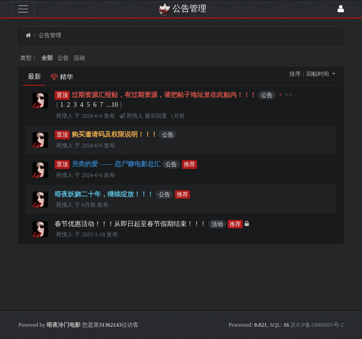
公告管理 (50, 35)
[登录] (340, 9)
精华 (61, 77)
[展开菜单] (22, 9)
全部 (47, 58)
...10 (112, 104)
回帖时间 (318, 74)
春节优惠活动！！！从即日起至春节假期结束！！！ (130, 223)
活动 (79, 58)
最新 (34, 76)
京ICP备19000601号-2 (317, 325)
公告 (63, 58)
